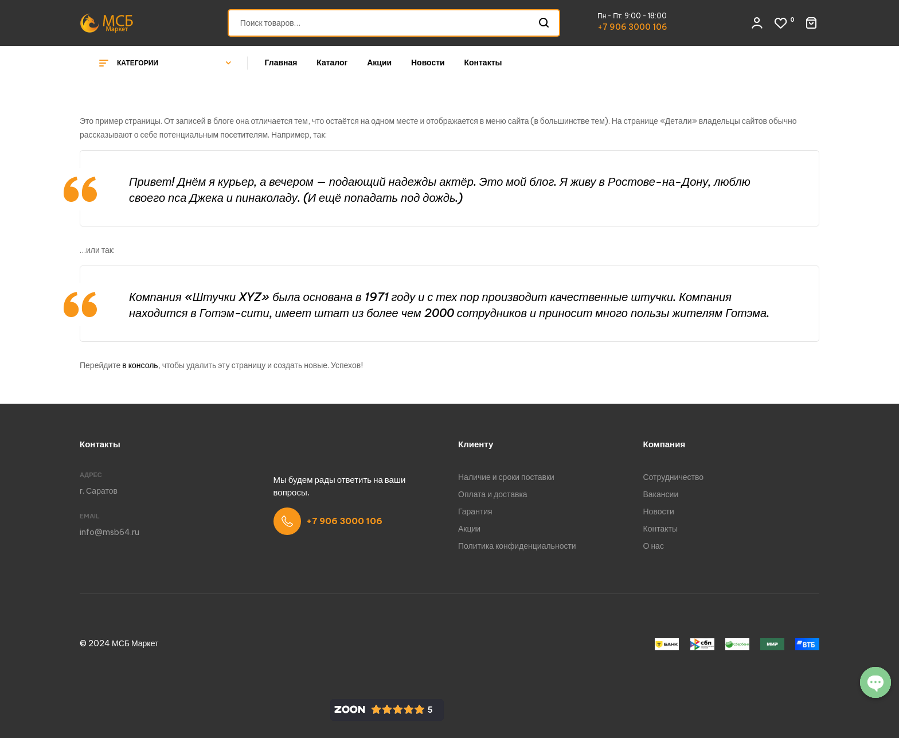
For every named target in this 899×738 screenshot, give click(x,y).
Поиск (544, 23)
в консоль (140, 365)
